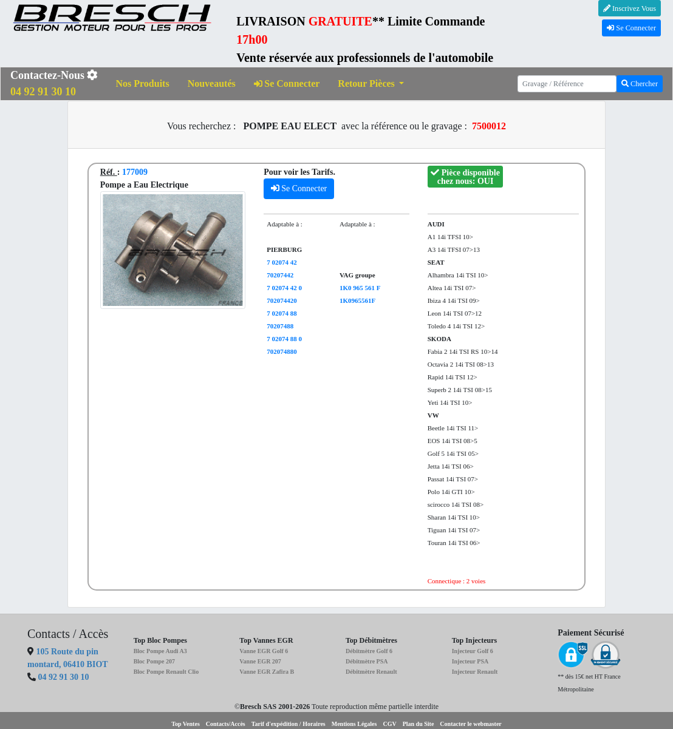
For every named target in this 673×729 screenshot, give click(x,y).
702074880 (282, 351)
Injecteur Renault (475, 671)
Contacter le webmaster (470, 724)
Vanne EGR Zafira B (266, 671)
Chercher (639, 84)
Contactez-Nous (54, 83)
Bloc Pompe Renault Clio (166, 671)
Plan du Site (418, 724)
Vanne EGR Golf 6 (263, 651)
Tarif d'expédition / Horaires (288, 724)
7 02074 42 (282, 262)
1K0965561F (357, 300)
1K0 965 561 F (360, 287)
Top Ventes (185, 724)
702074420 (282, 300)
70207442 (280, 275)
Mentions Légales (354, 724)
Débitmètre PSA (367, 661)
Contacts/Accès (225, 724)
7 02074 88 (282, 313)
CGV (389, 724)
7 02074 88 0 (284, 338)
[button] (370, 84)
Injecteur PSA (470, 661)
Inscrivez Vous (629, 8)
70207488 (280, 326)
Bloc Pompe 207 (154, 661)
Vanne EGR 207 (260, 661)
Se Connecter (631, 28)
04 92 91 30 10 (63, 677)
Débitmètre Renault (371, 671)
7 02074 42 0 (284, 287)
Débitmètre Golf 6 (369, 651)
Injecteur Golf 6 (472, 651)
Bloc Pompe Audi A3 (160, 651)
